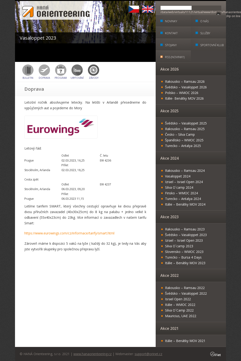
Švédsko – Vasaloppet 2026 (186, 87)
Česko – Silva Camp (180, 134)
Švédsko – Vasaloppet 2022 (186, 293)
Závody (93, 77)
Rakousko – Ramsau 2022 (185, 288)
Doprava (44, 77)
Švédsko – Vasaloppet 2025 (186, 123)
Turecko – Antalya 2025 (183, 145)
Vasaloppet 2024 (177, 176)
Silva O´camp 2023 (179, 246)
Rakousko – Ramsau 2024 (185, 170)
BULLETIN (28, 77)
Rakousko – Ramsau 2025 (185, 129)
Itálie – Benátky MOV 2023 (185, 263)
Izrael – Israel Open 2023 (184, 240)
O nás (204, 21)
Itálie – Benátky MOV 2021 (185, 340)
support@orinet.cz (148, 354)
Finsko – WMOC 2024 (181, 193)
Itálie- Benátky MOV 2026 (184, 98)
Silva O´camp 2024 (179, 187)
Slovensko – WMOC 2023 (184, 251)
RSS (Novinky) (175, 57)
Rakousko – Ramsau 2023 (185, 229)
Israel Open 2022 (178, 299)
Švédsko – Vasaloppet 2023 (186, 235)
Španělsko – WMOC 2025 (184, 140)
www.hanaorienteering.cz (92, 354)
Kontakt (171, 33)
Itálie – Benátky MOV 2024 (185, 204)
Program (61, 77)
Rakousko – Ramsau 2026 (185, 81)
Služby (205, 33)
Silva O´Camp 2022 (179, 310)
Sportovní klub (212, 45)
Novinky (171, 21)
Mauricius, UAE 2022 (180, 316)
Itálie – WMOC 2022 (180, 304)
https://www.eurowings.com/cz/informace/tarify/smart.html (69, 233)
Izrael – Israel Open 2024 (184, 182)
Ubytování (77, 77)
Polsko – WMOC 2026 (181, 92)
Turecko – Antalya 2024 (183, 198)
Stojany (171, 45)
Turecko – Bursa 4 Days (183, 257)
